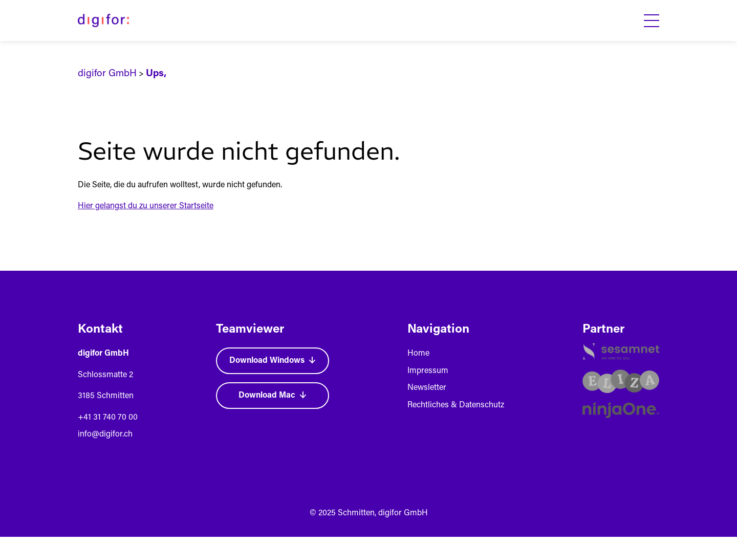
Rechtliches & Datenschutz (455, 405)
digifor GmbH (107, 74)
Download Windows (272, 361)
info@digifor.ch (105, 434)
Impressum (427, 371)
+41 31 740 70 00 (108, 417)
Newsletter (426, 388)
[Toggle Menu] (651, 20)
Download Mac (273, 395)
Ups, (156, 74)
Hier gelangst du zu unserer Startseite (145, 206)
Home (418, 354)
